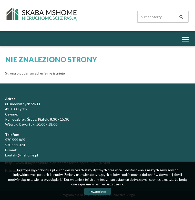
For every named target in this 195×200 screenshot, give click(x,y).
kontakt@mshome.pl (21, 155)
